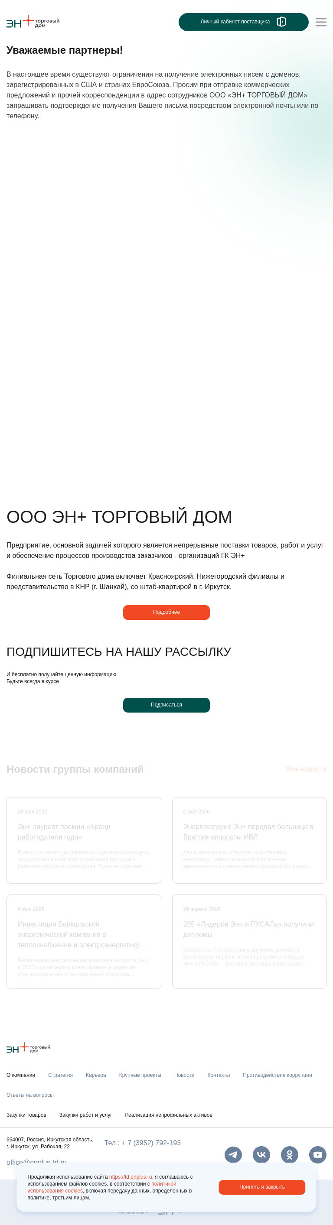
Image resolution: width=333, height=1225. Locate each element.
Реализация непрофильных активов (168, 1115)
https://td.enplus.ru (130, 1177)
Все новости (306, 770)
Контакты (218, 1075)
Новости (184, 1075)
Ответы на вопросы (30, 1095)
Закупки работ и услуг (85, 1115)
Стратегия (60, 1075)
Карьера (96, 1075)
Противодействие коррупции (277, 1075)
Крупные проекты (140, 1075)
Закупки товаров (26, 1115)
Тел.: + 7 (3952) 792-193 (142, 1143)
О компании (21, 1075)
